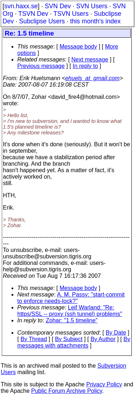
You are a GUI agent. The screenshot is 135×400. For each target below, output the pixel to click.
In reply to (85, 66)
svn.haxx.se (21, 6)
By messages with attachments (73, 342)
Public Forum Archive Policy (66, 391)
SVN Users (91, 6)
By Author (102, 339)
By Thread (34, 339)
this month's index (95, 21)
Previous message (41, 66)
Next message (89, 59)
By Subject (68, 339)
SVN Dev (58, 6)
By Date (115, 333)
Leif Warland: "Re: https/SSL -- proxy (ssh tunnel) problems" (69, 310)
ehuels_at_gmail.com (92, 78)
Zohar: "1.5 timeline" (72, 320)
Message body (78, 46)
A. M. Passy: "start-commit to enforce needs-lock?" (71, 297)
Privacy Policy (104, 384)
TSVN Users (71, 13)
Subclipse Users (42, 21)
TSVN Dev (33, 13)
